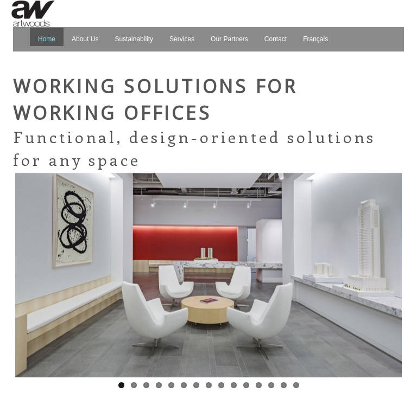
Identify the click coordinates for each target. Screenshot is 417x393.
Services (181, 39)
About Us (85, 39)
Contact (275, 39)
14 (284, 385)
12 (259, 385)
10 (234, 385)
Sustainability (134, 39)
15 (296, 385)
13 (271, 385)
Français (315, 39)
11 (246, 385)
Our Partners (229, 39)
